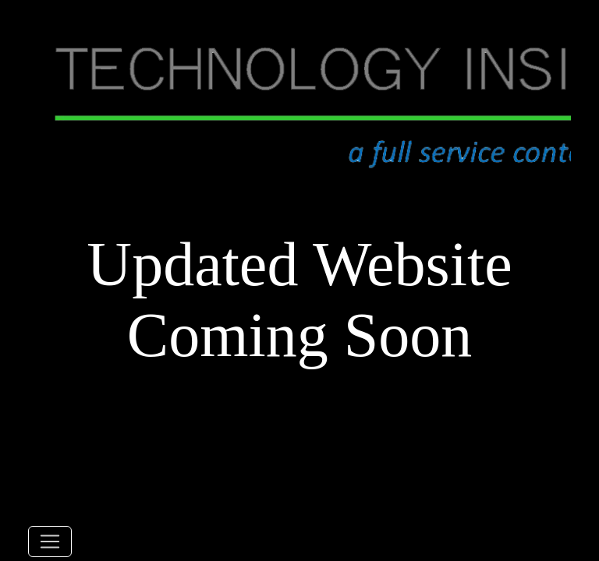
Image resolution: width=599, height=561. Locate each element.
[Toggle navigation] (50, 541)
